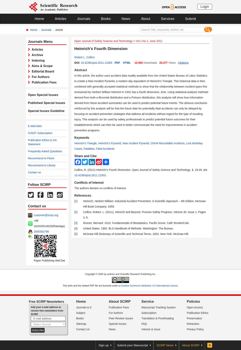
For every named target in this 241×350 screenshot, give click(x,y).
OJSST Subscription (40, 133)
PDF (117, 62)
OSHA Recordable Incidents (167, 143)
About (145, 19)
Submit (190, 19)
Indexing (37, 60)
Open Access (195, 307)
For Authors (40, 77)
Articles (60, 19)
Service (147, 301)
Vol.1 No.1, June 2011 (149, 41)
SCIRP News (165, 345)
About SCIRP (120, 301)
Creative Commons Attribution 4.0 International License (149, 285)
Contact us (34, 172)
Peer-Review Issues (121, 318)
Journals (83, 19)
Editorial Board (42, 71)
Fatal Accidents (105, 148)
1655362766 (41, 231)
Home (39, 19)
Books (106, 19)
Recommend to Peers (41, 158)
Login (204, 7)
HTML (127, 62)
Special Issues (117, 323)
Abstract (80, 70)
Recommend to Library (42, 165)
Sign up (104, 345)
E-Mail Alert (35, 126)
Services (167, 19)
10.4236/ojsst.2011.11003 (96, 62)
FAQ (144, 323)
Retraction (193, 323)
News (125, 19)
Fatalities (89, 148)
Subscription (148, 312)
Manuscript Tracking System (158, 307)
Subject (80, 312)
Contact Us (83, 329)
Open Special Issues (43, 95)
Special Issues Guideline (46, 111)
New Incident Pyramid (135, 143)
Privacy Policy (195, 329)
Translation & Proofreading (157, 318)
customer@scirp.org (46, 215)
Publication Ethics (197, 312)
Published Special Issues (46, 103)
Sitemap (81, 323)
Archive (36, 55)
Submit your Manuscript (132, 345)
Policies (193, 301)
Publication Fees (43, 82)
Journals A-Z (84, 307)
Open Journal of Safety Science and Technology (103, 41)
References (82, 195)
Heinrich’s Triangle (85, 143)
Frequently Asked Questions (45, 151)
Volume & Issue (150, 329)
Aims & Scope (41, 66)
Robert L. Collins (84, 57)
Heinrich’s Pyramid (109, 143)
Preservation (194, 318)
